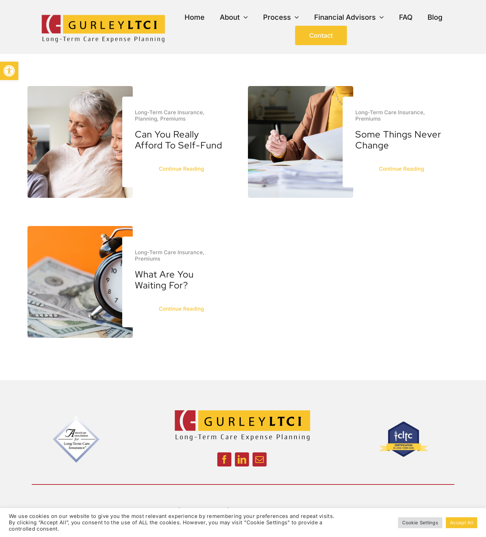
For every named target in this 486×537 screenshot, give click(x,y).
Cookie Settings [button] (420, 522)
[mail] (260, 459)
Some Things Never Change (398, 139)
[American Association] (76, 416)
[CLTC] (403, 416)
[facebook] (224, 459)
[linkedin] (242, 459)
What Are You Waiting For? (164, 279)
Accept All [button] (461, 522)
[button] (9, 71)
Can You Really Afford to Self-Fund (178, 139)
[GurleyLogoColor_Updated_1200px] (103, 14)
